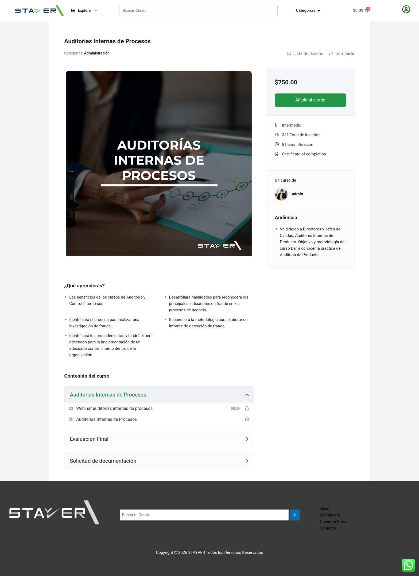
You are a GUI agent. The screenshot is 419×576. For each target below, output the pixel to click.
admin (297, 193)
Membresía (330, 515)
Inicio (324, 508)
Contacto (328, 528)
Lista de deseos (305, 53)
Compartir (342, 53)
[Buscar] (295, 515)
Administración (97, 53)
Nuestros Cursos (335, 521)
